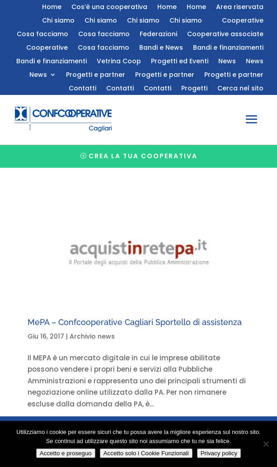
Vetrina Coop (119, 62)
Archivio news (92, 336)
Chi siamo (58, 21)
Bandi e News (161, 48)
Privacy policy (219, 453)
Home (51, 7)
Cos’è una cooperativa (109, 7)
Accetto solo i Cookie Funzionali (146, 453)
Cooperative (242, 21)
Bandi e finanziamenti (228, 48)
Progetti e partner (95, 75)
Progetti (194, 89)
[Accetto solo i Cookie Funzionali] (265, 443)
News (227, 62)
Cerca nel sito (240, 89)
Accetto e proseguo (66, 453)
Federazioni (158, 34)
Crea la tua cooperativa (143, 155)
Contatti (82, 89)
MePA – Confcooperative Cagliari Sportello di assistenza (135, 322)
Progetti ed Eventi (179, 62)
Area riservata (239, 7)
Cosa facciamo (42, 34)
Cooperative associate (225, 34)
